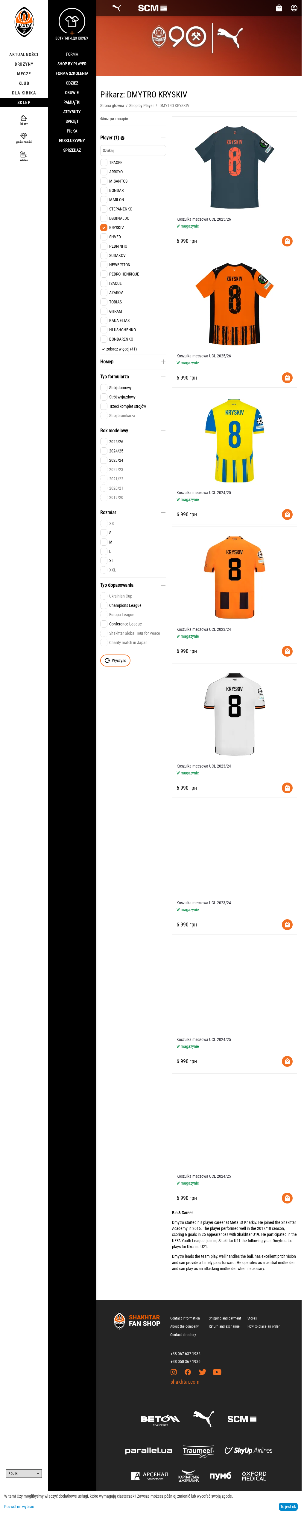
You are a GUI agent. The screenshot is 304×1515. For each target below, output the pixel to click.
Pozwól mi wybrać (19, 1506)
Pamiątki (71, 102)
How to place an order (263, 1326)
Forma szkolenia (72, 73)
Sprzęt (72, 121)
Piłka (72, 131)
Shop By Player (71, 63)
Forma (72, 54)
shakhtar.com (185, 1382)
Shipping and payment (225, 1318)
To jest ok (288, 1506)
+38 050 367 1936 (185, 1361)
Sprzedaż (72, 150)
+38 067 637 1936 (185, 1353)
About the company (184, 1326)
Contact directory (183, 1335)
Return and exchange (224, 1326)
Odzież (72, 83)
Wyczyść (115, 661)
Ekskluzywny (72, 140)
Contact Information (185, 1318)
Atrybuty (71, 111)
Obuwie (72, 92)
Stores (252, 1318)
